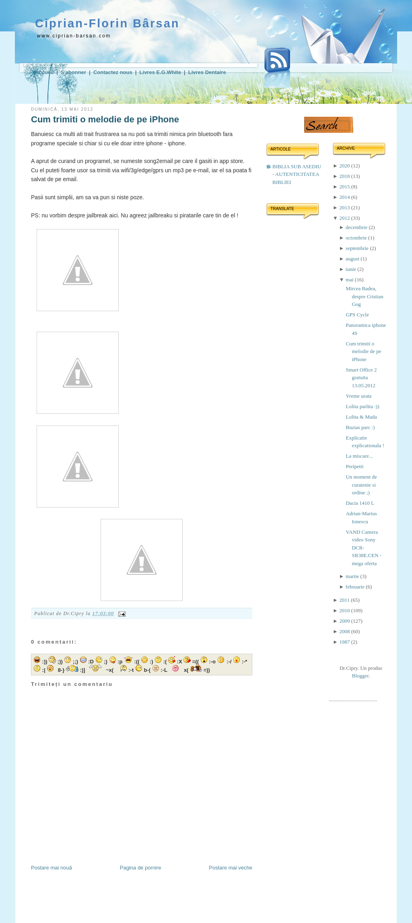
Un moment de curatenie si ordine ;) (361, 485)
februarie (356, 587)
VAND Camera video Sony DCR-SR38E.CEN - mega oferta (363, 547)
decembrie (357, 227)
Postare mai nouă (51, 868)
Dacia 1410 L (360, 503)
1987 (345, 642)
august (353, 259)
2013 (345, 207)
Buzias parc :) (360, 427)
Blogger (360, 676)
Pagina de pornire (140, 868)
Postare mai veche (230, 868)
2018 (345, 176)
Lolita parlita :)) (362, 406)
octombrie (357, 238)
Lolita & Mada (361, 417)
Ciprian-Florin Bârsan (107, 23)
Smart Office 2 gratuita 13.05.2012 (361, 377)
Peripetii (354, 466)
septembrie (358, 248)
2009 (345, 621)
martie (353, 576)
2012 (345, 218)
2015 (345, 187)
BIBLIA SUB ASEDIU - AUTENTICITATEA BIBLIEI (296, 174)
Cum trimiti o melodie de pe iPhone (105, 119)
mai (350, 280)
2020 (345, 166)
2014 (345, 197)
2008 (345, 631)
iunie (351, 269)
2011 (345, 600)
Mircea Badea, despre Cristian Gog (364, 296)
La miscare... (359, 456)
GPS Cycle (357, 315)
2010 (345, 610)
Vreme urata (358, 396)
